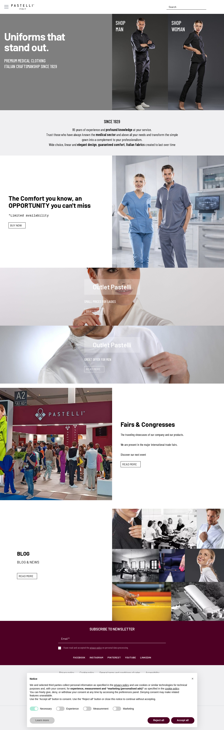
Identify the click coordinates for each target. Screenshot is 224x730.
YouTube (130, 657)
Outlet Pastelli (112, 287)
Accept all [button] (183, 720)
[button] (192, 678)
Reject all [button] (158, 720)
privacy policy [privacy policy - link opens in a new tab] (121, 685)
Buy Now (16, 225)
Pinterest (114, 657)
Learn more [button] (42, 720)
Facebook (79, 657)
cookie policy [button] (172, 688)
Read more (129, 464)
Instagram (96, 657)
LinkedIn (145, 657)
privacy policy (96, 647)
